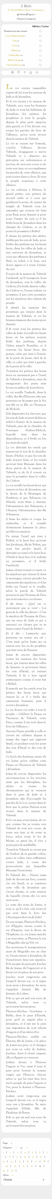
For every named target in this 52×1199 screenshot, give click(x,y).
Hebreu (14, 50)
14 (12, 1161)
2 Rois (28, 10)
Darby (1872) (15, 55)
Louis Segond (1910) (15, 36)
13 (3, 1161)
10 (25, 1157)
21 (23, 1166)
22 (32, 1166)
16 (28, 1161)
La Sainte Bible (15, 10)
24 (4, 1170)
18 (44, 1161)
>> (27, 1147)
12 (41, 1157)
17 (36, 1161)
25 (12, 1170)
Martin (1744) (14, 60)
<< (16, 1147)
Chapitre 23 (38, 10)
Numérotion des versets (15, 31)
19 (7, 1166)
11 (33, 1157)
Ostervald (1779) (14, 65)
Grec (14, 40)
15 (20, 1161)
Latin (14, 45)
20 (15, 1166)
